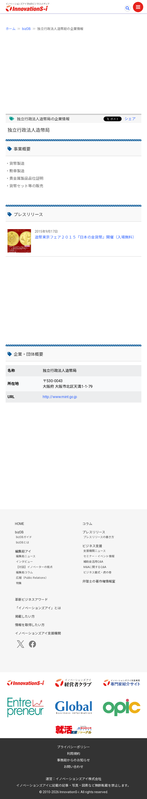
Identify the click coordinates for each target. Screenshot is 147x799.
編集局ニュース (25, 556)
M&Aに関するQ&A (94, 567)
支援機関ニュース (94, 551)
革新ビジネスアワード (31, 599)
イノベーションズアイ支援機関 (38, 633)
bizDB (26, 29)
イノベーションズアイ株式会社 (78, 779)
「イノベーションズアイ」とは (38, 608)
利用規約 (73, 753)
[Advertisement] (73, 70)
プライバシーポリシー (73, 747)
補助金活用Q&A (93, 561)
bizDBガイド (24, 537)
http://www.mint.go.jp (60, 397)
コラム (87, 524)
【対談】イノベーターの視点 (34, 567)
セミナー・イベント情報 (98, 556)
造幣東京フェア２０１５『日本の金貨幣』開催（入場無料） (85, 237)
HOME (19, 524)
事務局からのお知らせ (73, 760)
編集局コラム (24, 572)
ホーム (10, 29)
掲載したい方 (25, 616)
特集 (19, 583)
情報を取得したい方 (30, 625)
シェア (130, 119)
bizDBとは (22, 542)
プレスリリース (93, 532)
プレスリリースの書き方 (98, 537)
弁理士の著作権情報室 (98, 581)
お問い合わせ (73, 767)
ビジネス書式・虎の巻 (97, 572)
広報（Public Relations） (32, 577)
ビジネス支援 (92, 546)
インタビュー (24, 561)
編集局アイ (23, 551)
